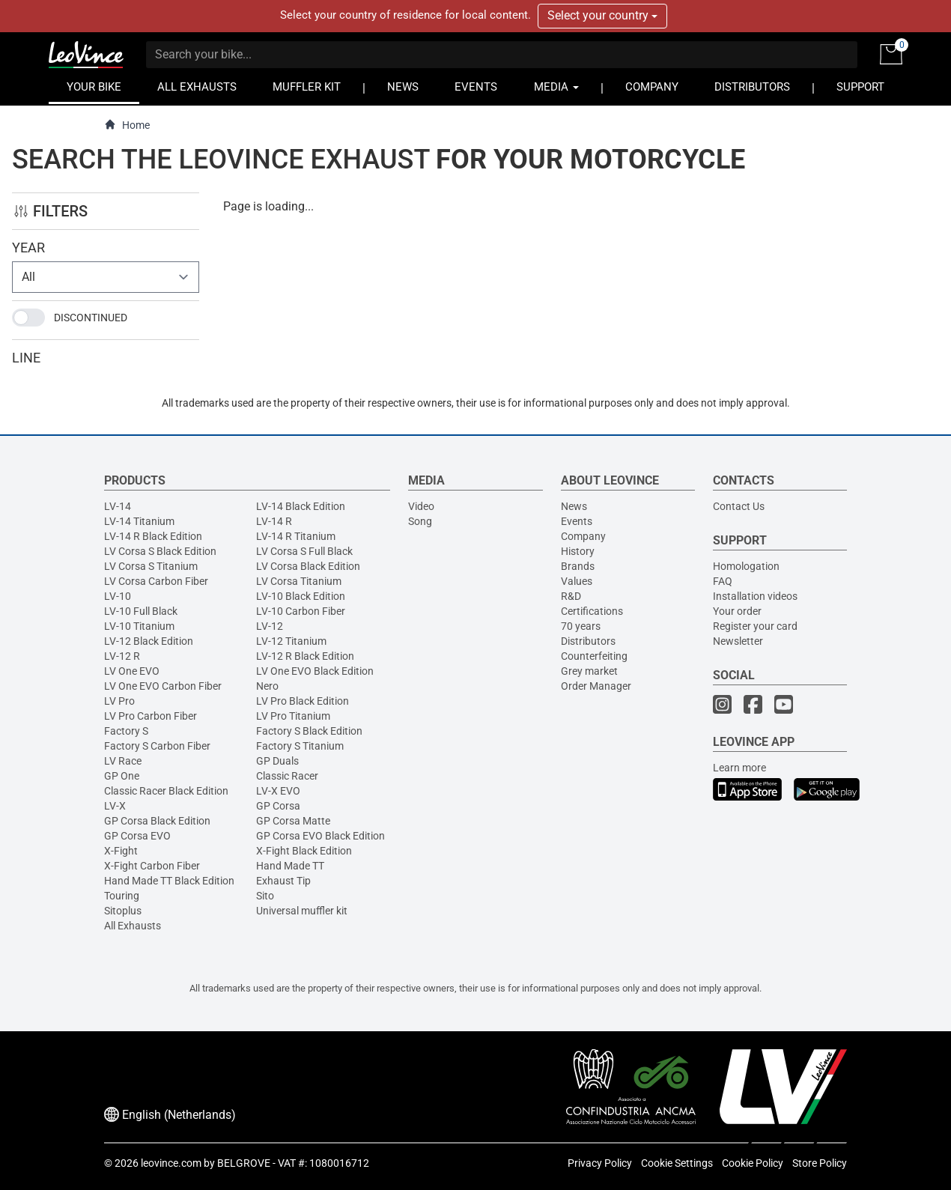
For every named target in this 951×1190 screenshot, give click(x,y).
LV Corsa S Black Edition (160, 551)
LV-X (115, 806)
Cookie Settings (677, 1163)
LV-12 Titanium (291, 641)
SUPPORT (860, 87)
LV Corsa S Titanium (151, 566)
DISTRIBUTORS (752, 87)
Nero (267, 686)
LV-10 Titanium (139, 626)
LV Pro (119, 701)
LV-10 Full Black (140, 611)
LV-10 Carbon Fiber (300, 611)
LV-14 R (274, 521)
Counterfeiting (594, 656)
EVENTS (476, 87)
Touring (121, 896)
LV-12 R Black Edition (305, 656)
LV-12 (269, 626)
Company (583, 536)
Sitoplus (123, 911)
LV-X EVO (278, 791)
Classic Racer (287, 776)
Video (421, 506)
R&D (571, 596)
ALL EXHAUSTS (197, 87)
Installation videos (755, 596)
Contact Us (739, 506)
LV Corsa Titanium (298, 581)
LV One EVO (131, 671)
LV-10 (117, 596)
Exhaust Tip (283, 881)
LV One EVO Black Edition (315, 671)
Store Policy (819, 1163)
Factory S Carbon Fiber (157, 746)
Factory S (126, 731)
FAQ (722, 581)
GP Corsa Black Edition (157, 821)
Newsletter (738, 641)
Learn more (739, 768)
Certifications (592, 611)
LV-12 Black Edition (148, 641)
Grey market (589, 671)
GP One (121, 776)
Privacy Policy (600, 1163)
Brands (578, 566)
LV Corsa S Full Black (304, 551)
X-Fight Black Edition (304, 851)
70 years (581, 626)
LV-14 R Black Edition (153, 536)
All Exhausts (132, 926)
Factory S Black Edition (309, 731)
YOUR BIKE (94, 87)
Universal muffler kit (301, 911)
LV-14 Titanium (139, 521)
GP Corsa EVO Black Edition (320, 836)
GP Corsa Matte (293, 821)
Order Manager (596, 686)
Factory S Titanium (300, 746)
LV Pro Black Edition (302, 701)
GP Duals (277, 761)
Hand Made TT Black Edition (169, 881)
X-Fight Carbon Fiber (152, 866)
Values (576, 581)
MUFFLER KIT (307, 87)
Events (576, 521)
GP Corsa (278, 806)
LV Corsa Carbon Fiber (156, 581)
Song (420, 521)
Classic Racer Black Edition (166, 791)
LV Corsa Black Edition (308, 566)
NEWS (403, 87)
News (574, 506)
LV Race (123, 761)
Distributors (588, 641)
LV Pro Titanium (293, 716)
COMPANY (651, 87)
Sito (265, 896)
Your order (737, 611)
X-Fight (121, 851)
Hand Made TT (290, 866)
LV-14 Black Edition (300, 506)
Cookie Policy (752, 1163)
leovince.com (171, 1163)
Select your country (602, 15)
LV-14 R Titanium (295, 536)
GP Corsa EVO (137, 836)
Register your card (755, 626)
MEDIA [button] (556, 87)
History (578, 551)
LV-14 (117, 506)
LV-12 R (122, 656)
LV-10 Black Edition (300, 596)
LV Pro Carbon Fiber (150, 716)
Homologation (746, 566)
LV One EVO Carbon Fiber (163, 686)
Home (127, 124)
